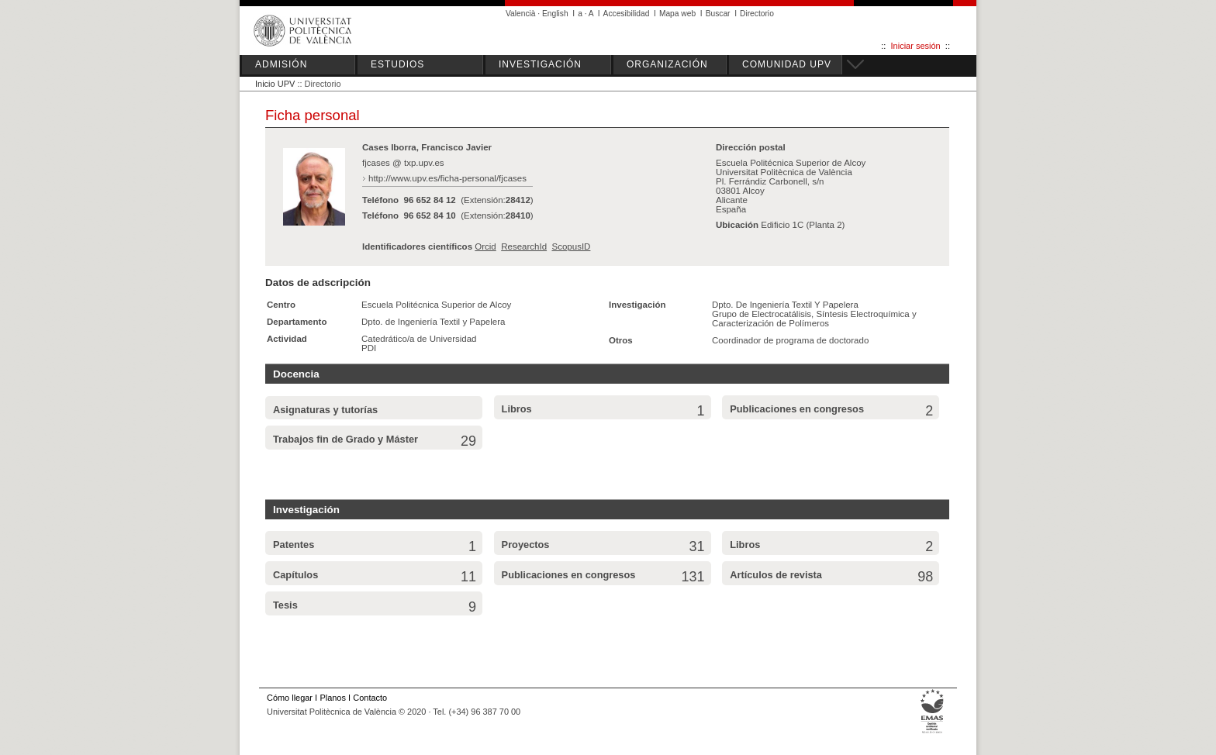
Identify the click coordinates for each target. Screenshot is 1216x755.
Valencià (521, 13)
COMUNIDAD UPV (786, 64)
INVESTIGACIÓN (540, 64)
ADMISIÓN (281, 64)
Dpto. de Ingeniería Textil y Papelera (433, 321)
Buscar (718, 13)
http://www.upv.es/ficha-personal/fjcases (447, 178)
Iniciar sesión (916, 45)
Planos (332, 697)
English (555, 13)
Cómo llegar (290, 697)
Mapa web (677, 13)
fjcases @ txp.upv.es (403, 162)
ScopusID (570, 246)
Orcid (485, 246)
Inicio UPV (275, 83)
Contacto (370, 697)
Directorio (757, 13)
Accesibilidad (626, 13)
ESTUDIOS (397, 64)
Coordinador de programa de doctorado (790, 340)
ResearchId (524, 246)
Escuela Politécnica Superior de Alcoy (436, 304)
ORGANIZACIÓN (667, 64)
